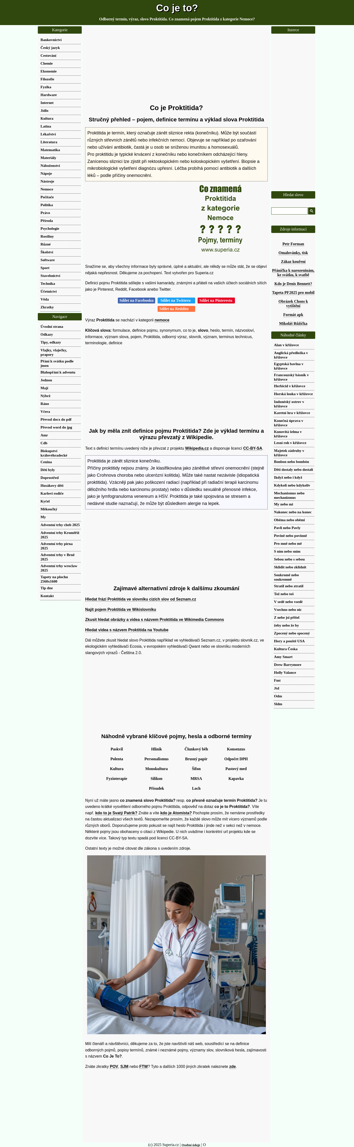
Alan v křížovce (286, 345)
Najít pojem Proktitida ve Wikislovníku (120, 609)
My (43, 517)
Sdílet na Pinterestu (216, 300)
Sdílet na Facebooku (137, 300)
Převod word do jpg (56, 427)
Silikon (156, 778)
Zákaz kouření (293, 261)
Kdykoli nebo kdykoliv (292, 485)
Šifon (196, 769)
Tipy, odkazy (51, 342)
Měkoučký (49, 509)
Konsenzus (236, 749)
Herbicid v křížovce (289, 386)
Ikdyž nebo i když (288, 477)
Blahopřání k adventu (58, 372)
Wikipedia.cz (197, 448)
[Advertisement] (176, 65)
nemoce (162, 320)
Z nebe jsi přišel (286, 617)
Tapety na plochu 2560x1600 (54, 579)
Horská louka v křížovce (293, 394)
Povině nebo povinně (290, 535)
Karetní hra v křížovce (292, 413)
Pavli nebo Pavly (287, 528)
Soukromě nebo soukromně (286, 577)
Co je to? (177, 7)
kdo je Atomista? (176, 813)
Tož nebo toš (284, 594)
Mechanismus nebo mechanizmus (289, 495)
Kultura (116, 769)
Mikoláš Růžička (293, 323)
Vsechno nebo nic (288, 609)
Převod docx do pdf (56, 419)
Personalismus (156, 759)
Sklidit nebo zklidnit (290, 567)
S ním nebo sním (287, 551)
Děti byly (48, 470)
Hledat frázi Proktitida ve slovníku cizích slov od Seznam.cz (140, 599)
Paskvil (117, 749)
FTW (143, 1066)
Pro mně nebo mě (288, 543)
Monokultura (156, 769)
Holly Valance (285, 672)
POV (114, 1066)
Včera (45, 411)
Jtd (276, 688)
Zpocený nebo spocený (292, 633)
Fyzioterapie (116, 778)
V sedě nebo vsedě (288, 602)
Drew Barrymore (287, 664)
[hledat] (289, 211)
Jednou (46, 380)
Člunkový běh (196, 749)
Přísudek (156, 788)
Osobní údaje (191, 1145)
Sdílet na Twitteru (176, 300)
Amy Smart (283, 657)
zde (232, 1066)
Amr (44, 435)
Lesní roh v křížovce (290, 443)
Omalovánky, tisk (293, 253)
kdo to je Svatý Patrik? (116, 813)
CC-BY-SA (252, 448)
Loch (196, 788)
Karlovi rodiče (52, 493)
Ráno (45, 403)
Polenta (116, 759)
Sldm (278, 704)
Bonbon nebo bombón (291, 461)
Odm (278, 696)
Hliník (156, 749)
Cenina (46, 462)
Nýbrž (46, 396)
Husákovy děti (52, 485)
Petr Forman (293, 244)
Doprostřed (50, 477)
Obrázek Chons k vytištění (293, 303)
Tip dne (47, 588)
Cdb (44, 443)
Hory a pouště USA (289, 641)
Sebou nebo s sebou (289, 559)
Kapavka (236, 778)
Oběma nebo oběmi (289, 520)
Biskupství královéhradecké (54, 453)
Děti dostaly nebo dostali (293, 469)
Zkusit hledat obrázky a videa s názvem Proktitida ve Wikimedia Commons (154, 619)
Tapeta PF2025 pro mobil (293, 292)
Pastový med (236, 769)
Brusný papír (196, 759)
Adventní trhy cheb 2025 (60, 525)
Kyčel (45, 501)
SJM (124, 1066)
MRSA (196, 778)
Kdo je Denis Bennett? (293, 284)
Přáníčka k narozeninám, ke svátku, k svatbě (293, 272)
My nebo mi (283, 504)
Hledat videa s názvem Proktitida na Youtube (126, 630)
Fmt (277, 680)
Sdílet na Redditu (176, 309)
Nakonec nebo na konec (293, 512)
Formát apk (293, 315)
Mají (44, 388)
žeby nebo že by (286, 625)
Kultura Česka (286, 649)
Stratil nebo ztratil (288, 586)
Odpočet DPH (236, 759)
